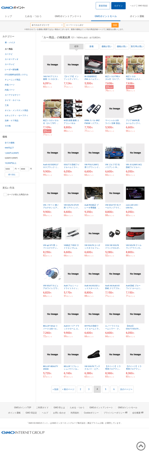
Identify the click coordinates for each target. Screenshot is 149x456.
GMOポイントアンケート (68, 16)
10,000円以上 (10, 163)
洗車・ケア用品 (11, 120)
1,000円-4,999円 (12, 153)
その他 (8, 126)
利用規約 (75, 413)
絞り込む (12, 174)
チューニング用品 (12, 80)
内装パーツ (10, 90)
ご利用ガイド (42, 407)
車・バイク (10, 42)
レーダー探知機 (11, 69)
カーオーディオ (11, 59)
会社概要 (137, 413)
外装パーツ (10, 85)
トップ (8, 16)
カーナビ (9, 54)
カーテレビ (10, 64)
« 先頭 (55, 389)
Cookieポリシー (91, 413)
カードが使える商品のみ (16, 194)
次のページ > (126, 389)
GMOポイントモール (106, 16)
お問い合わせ (59, 413)
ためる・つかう (33, 16)
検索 (115, 25)
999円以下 (9, 148)
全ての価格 (10, 143)
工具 (7, 105)
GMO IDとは (59, 407)
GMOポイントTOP (22, 407)
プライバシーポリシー (115, 413)
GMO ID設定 (143, 6)
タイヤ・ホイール (12, 100)
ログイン (118, 5)
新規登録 (103, 5)
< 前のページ (68, 389)
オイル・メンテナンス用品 (16, 110)
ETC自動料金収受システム (16, 74)
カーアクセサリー (12, 95)
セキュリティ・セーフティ (16, 115)
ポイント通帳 (137, 16)
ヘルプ (133, 6)
